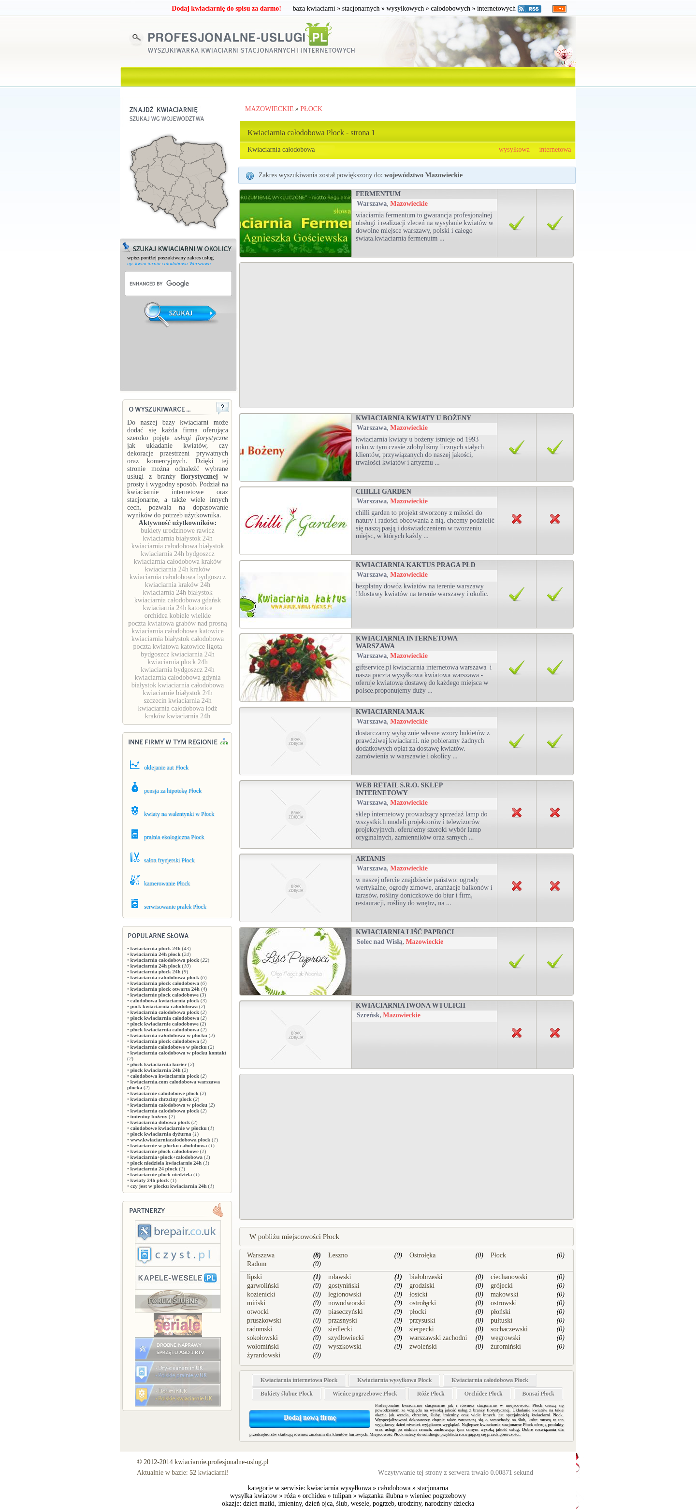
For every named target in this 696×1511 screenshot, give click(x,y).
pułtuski (501, 1320)
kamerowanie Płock (167, 883)
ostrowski (504, 1303)
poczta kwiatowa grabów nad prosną (177, 623)
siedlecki (340, 1329)
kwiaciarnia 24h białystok (178, 592)
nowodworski (346, 1303)
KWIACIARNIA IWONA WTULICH (410, 1005)
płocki (417, 1311)
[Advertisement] (178, 365)
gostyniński (344, 1285)
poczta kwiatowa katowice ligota (177, 646)
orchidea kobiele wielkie (178, 615)
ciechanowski (509, 1277)
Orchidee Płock (483, 1393)
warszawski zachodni (438, 1337)
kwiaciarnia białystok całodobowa (177, 638)
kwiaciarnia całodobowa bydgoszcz (178, 577)
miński (256, 1303)
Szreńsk (368, 1015)
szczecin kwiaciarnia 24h (178, 700)
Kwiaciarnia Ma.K (390, 711)
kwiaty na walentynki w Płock (179, 814)
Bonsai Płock (538, 1393)
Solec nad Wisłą (379, 941)
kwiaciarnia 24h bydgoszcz (177, 553)
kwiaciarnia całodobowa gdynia (177, 677)
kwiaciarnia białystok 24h (178, 538)
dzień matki (259, 1503)
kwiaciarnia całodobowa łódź (177, 708)
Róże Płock (431, 1393)
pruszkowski (264, 1320)
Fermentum (378, 194)
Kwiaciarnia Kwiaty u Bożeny (413, 418)
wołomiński (263, 1346)
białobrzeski (425, 1277)
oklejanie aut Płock (166, 767)
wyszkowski (345, 1346)
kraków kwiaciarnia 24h (177, 716)
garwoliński (263, 1285)
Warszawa (372, 203)
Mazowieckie (409, 203)
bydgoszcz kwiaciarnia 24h (177, 654)
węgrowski (505, 1337)
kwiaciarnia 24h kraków (177, 569)
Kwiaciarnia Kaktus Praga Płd (416, 565)
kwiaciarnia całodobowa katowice (177, 631)
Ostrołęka (422, 1255)
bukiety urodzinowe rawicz (177, 530)
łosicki (418, 1294)
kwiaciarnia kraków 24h (177, 584)
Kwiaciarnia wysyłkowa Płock (394, 1380)
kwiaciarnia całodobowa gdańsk (177, 600)
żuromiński (506, 1346)
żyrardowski (263, 1355)
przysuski (422, 1320)
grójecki (502, 1285)
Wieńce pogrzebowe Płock (365, 1393)
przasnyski (342, 1320)
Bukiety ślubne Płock (287, 1393)
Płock (498, 1255)
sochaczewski (509, 1329)
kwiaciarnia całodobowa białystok (177, 546)
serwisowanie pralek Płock (175, 906)
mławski (339, 1277)
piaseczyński (345, 1311)
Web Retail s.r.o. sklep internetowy (399, 789)
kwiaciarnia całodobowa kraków (178, 561)
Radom (256, 1264)
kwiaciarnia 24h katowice (178, 608)
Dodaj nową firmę (310, 1417)
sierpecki (421, 1329)
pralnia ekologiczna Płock (174, 837)
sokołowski (262, 1337)
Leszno (338, 1255)
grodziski (422, 1285)
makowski (505, 1294)
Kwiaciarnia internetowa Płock (299, 1380)
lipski (254, 1277)
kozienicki (261, 1294)
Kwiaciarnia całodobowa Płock (489, 1380)
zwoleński (423, 1346)
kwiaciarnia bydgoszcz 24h (177, 669)
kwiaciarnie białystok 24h (178, 693)
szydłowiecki (346, 1337)
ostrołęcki (422, 1303)
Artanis (370, 858)
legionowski (344, 1294)
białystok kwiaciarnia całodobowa (177, 685)
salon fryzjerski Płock (169, 860)
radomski (259, 1329)
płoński (500, 1311)
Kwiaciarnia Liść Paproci (405, 932)
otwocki (258, 1311)
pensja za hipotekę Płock (173, 790)
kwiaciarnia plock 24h (177, 662)
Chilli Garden (383, 491)
